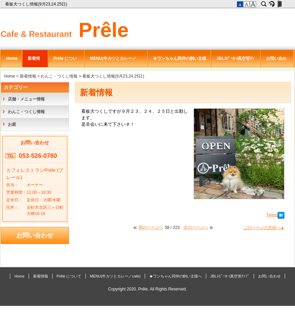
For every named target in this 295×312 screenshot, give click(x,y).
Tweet (272, 215)
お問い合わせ (276, 61)
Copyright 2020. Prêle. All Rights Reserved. (147, 289)
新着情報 (34, 61)
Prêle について (65, 61)
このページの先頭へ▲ (263, 227)
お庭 (12, 124)
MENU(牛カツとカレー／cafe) (113, 61)
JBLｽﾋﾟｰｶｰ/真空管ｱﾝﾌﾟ (235, 61)
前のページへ (151, 227)
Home (11, 58)
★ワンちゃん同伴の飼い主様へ (179, 61)
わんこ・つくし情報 (59, 76)
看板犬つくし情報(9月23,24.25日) (36, 4)
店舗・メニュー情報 (26, 99)
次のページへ (196, 227)
